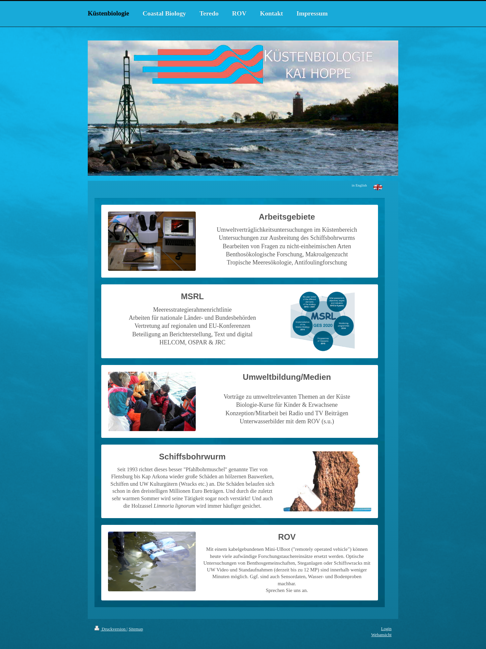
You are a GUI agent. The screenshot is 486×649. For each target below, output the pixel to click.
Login (386, 628)
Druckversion (110, 628)
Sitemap (136, 628)
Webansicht (381, 634)
